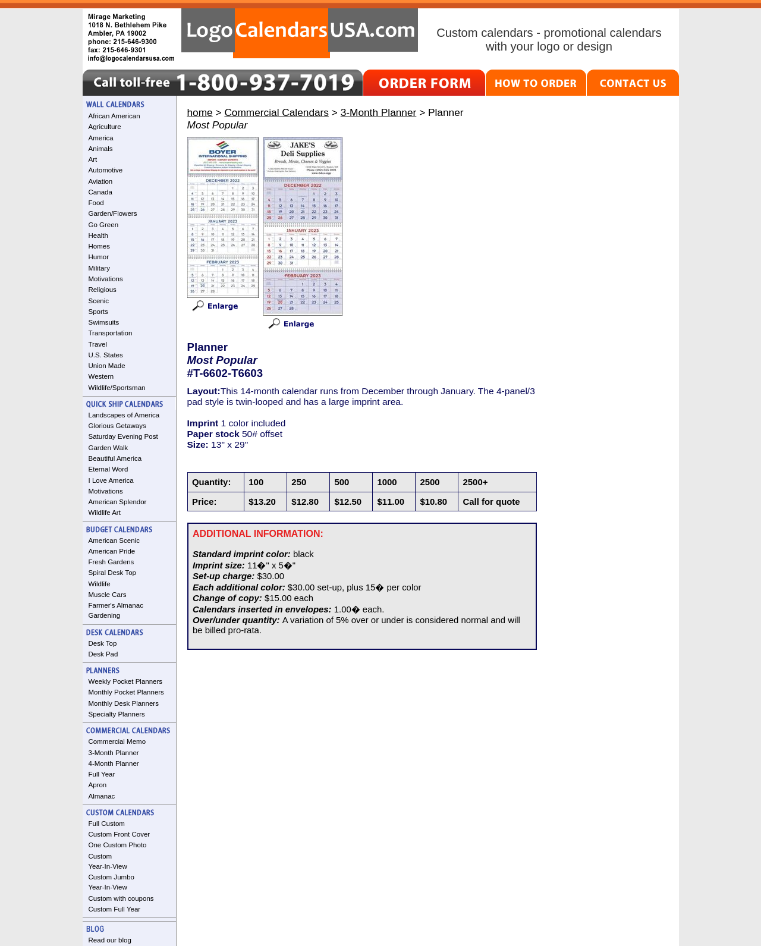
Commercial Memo (117, 741)
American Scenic (114, 540)
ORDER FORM (424, 83)
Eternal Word (108, 469)
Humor (99, 256)
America (101, 138)
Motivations (106, 278)
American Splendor (118, 501)
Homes (99, 246)
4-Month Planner (114, 763)
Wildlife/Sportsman (117, 387)
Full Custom (107, 823)
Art (93, 159)
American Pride (112, 551)
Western (101, 376)
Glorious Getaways (117, 425)
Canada (100, 192)
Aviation (101, 181)
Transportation (111, 333)
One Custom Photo (118, 844)
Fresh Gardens (111, 561)
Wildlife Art (105, 512)
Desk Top (103, 643)
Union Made (107, 365)
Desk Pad (103, 654)
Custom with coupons (121, 898)
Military (99, 268)
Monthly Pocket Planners (126, 692)
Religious (103, 289)
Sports (98, 311)
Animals (101, 148)
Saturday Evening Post (123, 436)
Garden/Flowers (113, 213)
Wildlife (100, 583)
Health (98, 235)
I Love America (111, 480)
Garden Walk (108, 447)
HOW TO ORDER (536, 83)
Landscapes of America (124, 415)
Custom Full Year (115, 909)
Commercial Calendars (276, 112)
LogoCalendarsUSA (299, 33)
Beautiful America (115, 458)
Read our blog (110, 940)
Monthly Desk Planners (124, 703)
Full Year (102, 774)
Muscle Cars (108, 594)
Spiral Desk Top (112, 572)
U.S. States (106, 355)
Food (96, 202)
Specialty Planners (117, 714)
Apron (98, 784)
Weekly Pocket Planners (126, 681)
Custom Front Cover (119, 834)
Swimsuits (104, 322)
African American (114, 116)
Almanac (102, 796)
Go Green (104, 224)
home (200, 112)
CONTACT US (633, 83)
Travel (98, 344)
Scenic (99, 300)
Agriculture (105, 126)
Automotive (106, 170)
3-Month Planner (114, 752)
